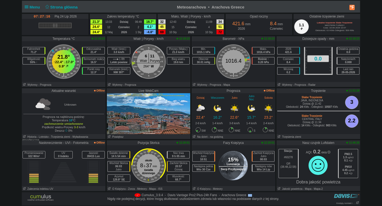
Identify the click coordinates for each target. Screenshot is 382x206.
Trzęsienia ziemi (289, 136)
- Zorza (131, 188)
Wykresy (30, 84)
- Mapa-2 (317, 188)
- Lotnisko (43, 136)
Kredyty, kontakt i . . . (347, 203)
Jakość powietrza (289, 188)
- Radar (311, 84)
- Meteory (141, 188)
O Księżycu (116, 188)
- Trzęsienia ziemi (59, 136)
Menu (33, 7)
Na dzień (200, 136)
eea (326, 152)
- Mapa (226, 84)
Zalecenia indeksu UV (37, 188)
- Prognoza (44, 84)
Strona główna (61, 7)
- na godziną (216, 136)
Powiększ (115, 136)
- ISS (159, 188)
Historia (29, 136)
